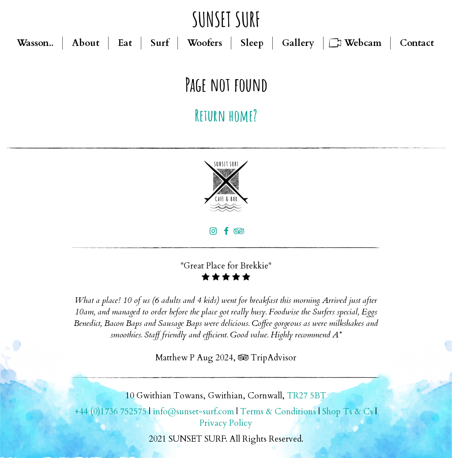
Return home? (226, 115)
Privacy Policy (226, 423)
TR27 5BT (306, 395)
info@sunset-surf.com (193, 411)
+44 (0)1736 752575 (111, 411)
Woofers (204, 43)
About (85, 43)
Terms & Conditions (278, 411)
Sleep (252, 43)
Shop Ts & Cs (347, 411)
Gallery (298, 43)
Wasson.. (35, 43)
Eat (125, 43)
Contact (417, 43)
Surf (160, 43)
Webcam (362, 43)
